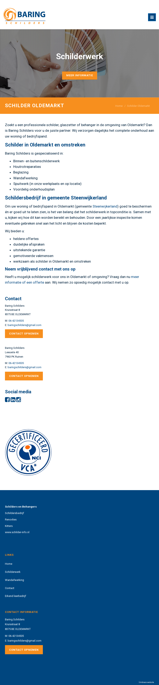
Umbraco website (146, 682)
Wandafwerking (14, 580)
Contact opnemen (24, 333)
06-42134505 (16, 320)
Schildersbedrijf (14, 513)
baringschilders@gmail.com (24, 325)
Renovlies (11, 519)
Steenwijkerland (105, 206)
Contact (9, 588)
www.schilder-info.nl (17, 532)
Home (119, 105)
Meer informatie (79, 75)
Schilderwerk (12, 571)
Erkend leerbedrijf (15, 596)
